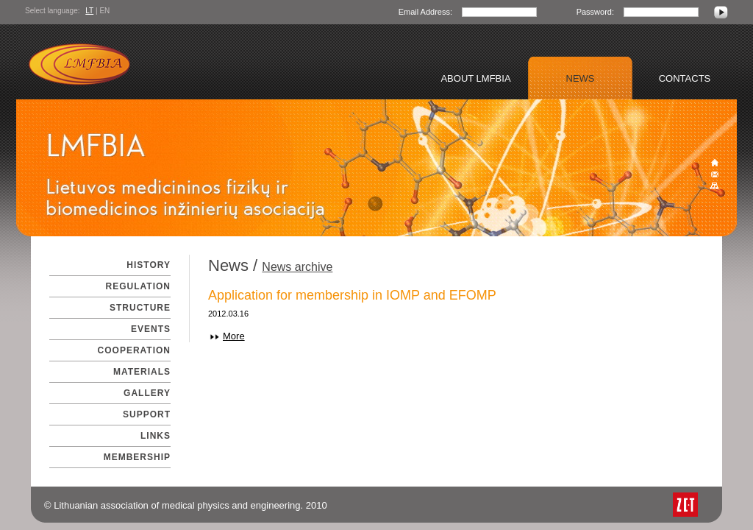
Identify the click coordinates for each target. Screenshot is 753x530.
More (234, 336)
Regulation (138, 286)
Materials (142, 372)
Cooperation (134, 350)
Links (155, 436)
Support (147, 414)
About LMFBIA (475, 78)
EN (104, 11)
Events (151, 329)
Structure (140, 308)
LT (89, 11)
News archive (297, 267)
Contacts (685, 78)
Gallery (147, 393)
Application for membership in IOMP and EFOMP (352, 295)
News (580, 78)
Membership (137, 457)
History (148, 265)
